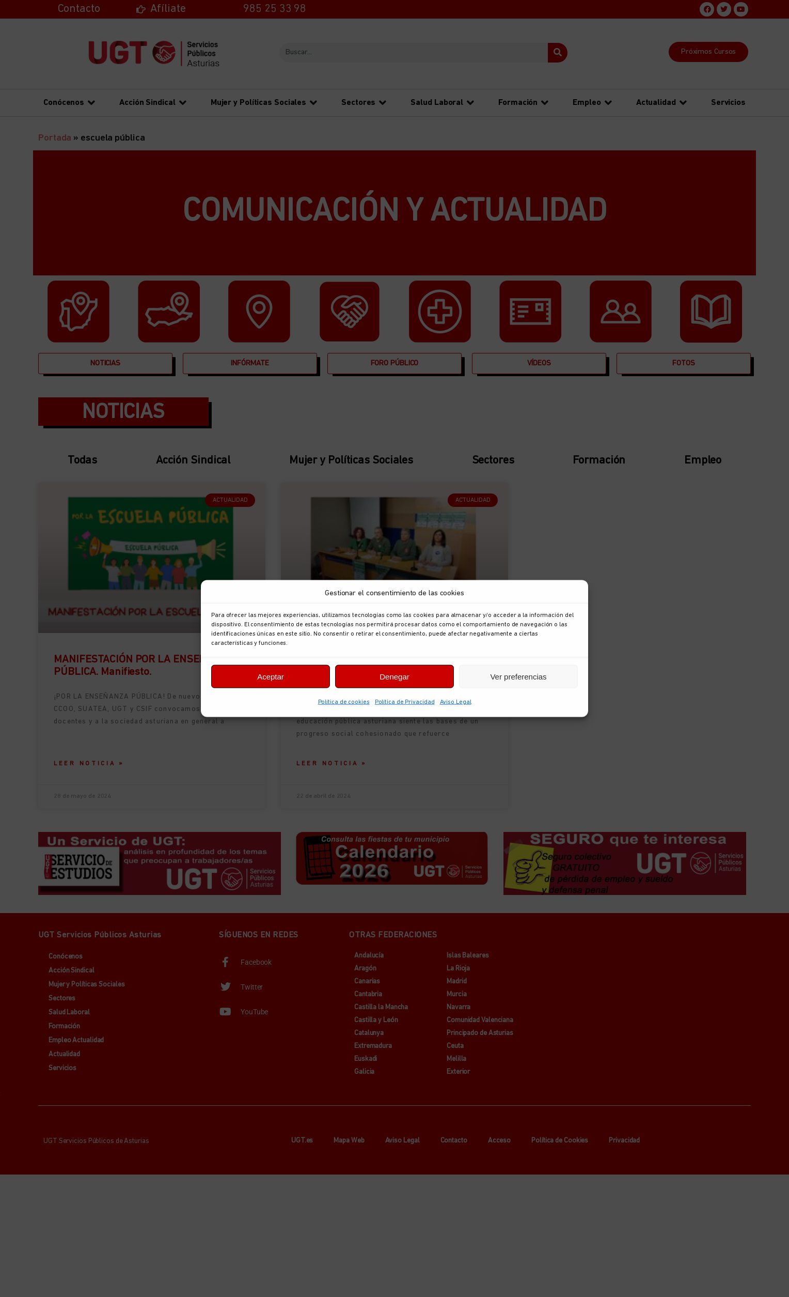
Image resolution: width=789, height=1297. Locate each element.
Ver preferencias (518, 676)
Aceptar (270, 676)
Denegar (394, 676)
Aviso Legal (455, 702)
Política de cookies (344, 702)
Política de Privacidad (405, 702)
